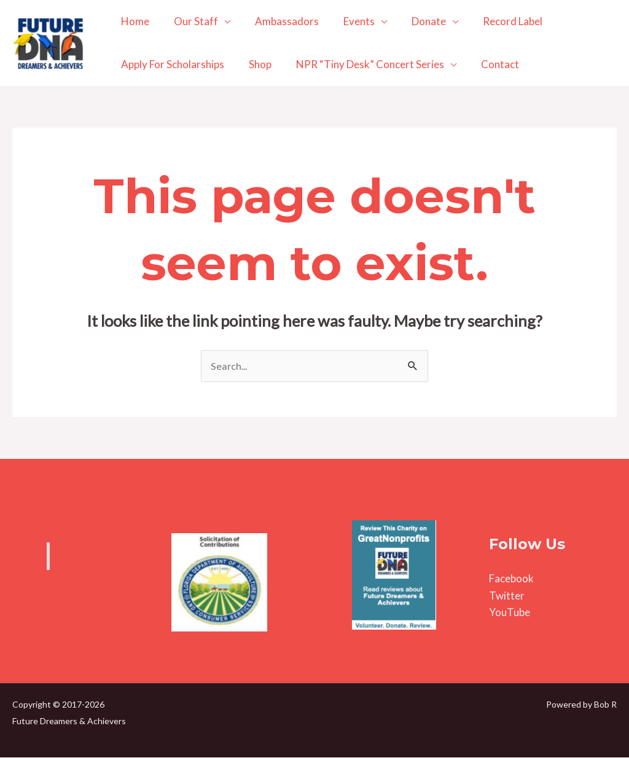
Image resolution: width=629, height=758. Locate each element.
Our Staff (190, 21)
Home (133, 21)
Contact (487, 64)
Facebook (511, 579)
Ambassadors (278, 21)
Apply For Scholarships (170, 64)
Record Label (492, 21)
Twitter (507, 596)
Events (346, 21)
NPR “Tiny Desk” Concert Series (361, 64)
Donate (412, 21)
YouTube (509, 612)
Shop (254, 64)
